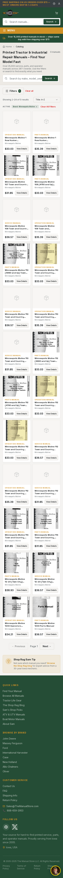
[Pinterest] (6, 827)
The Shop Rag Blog (14, 705)
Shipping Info (10, 795)
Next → (47, 646)
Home (7, 46)
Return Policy (10, 800)
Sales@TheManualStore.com (22, 806)
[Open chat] (56, 871)
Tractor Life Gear (12, 700)
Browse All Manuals (13, 695)
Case (5, 757)
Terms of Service (21, 867)
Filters (13, 91)
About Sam (9, 723)
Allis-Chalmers (10, 766)
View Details (22, 149)
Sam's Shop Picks (13, 709)
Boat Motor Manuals (14, 719)
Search (51, 21)
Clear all (29, 91)
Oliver (6, 771)
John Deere (9, 738)
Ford (5, 748)
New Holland (10, 762)
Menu (9, 30)
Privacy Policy (6, 867)
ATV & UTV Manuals (14, 714)
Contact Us (9, 786)
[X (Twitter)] (14, 827)
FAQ (5, 790)
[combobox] (31, 21)
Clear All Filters (48, 106)
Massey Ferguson (12, 743)
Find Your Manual (12, 691)
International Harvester (15, 752)
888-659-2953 (15, 810)
